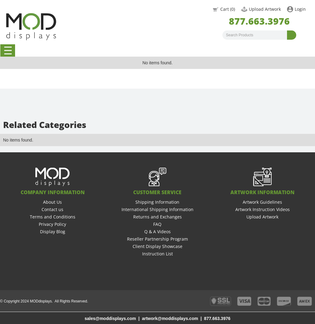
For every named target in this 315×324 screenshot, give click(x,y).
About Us (52, 202)
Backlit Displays (198, 50)
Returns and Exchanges (157, 217)
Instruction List (157, 254)
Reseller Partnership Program (157, 239)
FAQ (157, 224)
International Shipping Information (157, 209)
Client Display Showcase (157, 246)
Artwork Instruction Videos (262, 209)
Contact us (52, 209)
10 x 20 (65, 50)
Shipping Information (157, 202)
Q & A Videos (157, 231)
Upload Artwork (265, 9)
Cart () (227, 9)
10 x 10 (32, 50)
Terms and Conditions (52, 217)
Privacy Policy (52, 224)
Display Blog (52, 231)
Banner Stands (132, 50)
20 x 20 (98, 50)
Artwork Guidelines (262, 202)
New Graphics (231, 50)
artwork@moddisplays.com (170, 318)
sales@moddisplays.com (110, 318)
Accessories (265, 50)
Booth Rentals (165, 50)
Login (300, 9)
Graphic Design (298, 50)
